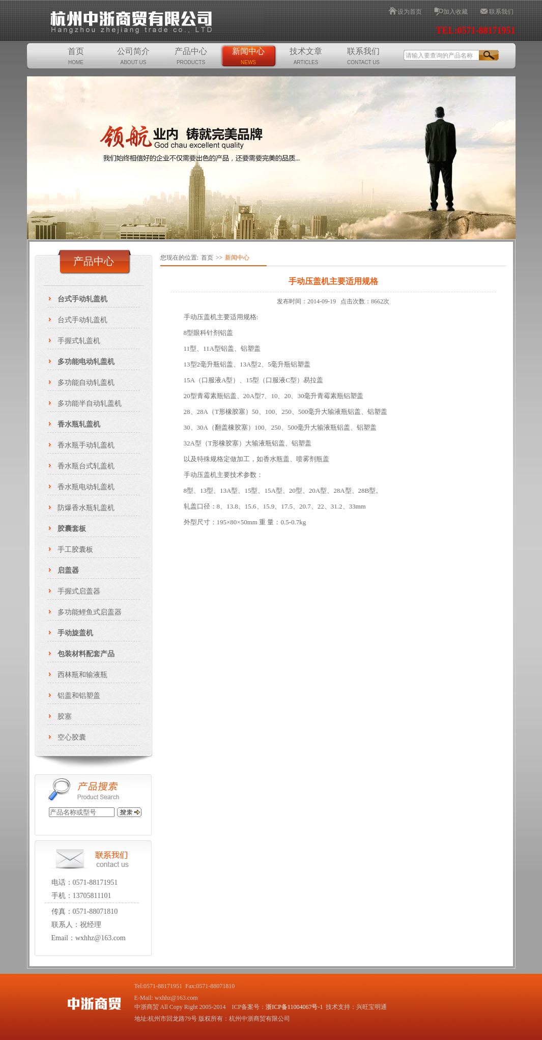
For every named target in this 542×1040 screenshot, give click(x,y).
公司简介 (133, 56)
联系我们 (501, 11)
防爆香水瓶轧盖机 (86, 508)
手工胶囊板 (75, 549)
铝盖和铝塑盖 (79, 695)
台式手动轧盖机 (82, 320)
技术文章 (306, 56)
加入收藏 (455, 11)
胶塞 (65, 716)
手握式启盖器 (79, 591)
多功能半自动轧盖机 (90, 403)
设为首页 (409, 11)
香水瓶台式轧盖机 (86, 466)
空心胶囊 (72, 737)
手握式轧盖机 (79, 341)
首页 (76, 56)
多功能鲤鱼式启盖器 (90, 612)
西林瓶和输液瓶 (82, 675)
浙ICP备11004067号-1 (294, 1006)
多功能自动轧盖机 (86, 382)
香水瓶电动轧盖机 (86, 487)
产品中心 (191, 56)
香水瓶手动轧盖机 (86, 445)
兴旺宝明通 (371, 1006)
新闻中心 (248, 56)
